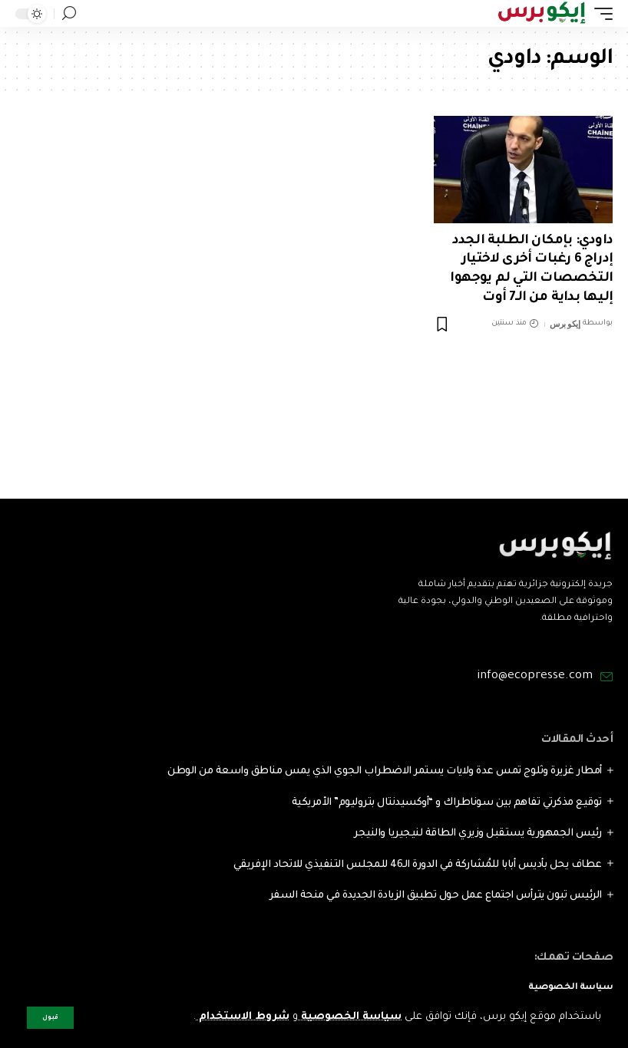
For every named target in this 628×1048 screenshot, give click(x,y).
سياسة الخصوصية (350, 1017)
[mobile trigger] (600, 13)
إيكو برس (565, 323)
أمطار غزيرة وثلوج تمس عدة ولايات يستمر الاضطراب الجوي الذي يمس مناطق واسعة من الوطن (384, 771)
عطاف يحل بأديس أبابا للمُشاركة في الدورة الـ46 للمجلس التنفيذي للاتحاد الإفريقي (417, 865)
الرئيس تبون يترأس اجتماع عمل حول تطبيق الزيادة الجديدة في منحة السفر (435, 895)
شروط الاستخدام (242, 1017)
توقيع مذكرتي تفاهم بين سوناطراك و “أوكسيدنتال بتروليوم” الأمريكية (447, 803)
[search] (69, 13)
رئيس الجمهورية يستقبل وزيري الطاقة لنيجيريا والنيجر (478, 833)
